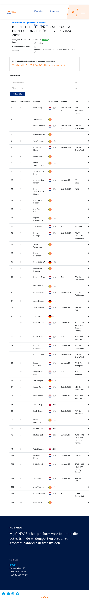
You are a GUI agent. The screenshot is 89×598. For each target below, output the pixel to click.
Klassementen (41, 25)
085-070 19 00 (20, 575)
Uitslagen (54, 11)
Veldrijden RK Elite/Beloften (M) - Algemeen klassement (38, 65)
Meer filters (17, 94)
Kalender (38, 11)
